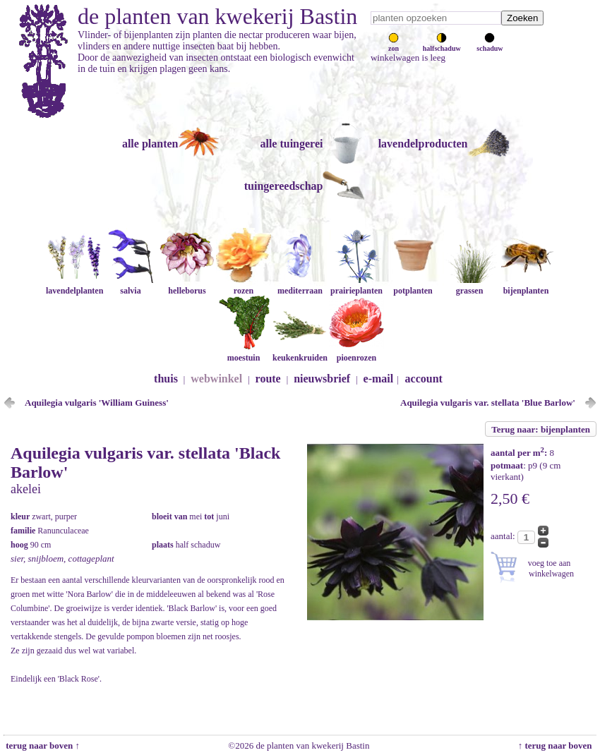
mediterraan (300, 285)
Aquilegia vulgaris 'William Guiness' (97, 402)
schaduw (489, 44)
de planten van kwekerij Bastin (217, 16)
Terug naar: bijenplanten (540, 429)
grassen (469, 285)
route (268, 379)
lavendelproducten (423, 144)
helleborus (187, 285)
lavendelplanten (74, 285)
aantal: (504, 536)
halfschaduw (442, 44)
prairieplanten (356, 285)
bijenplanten (525, 285)
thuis (166, 379)
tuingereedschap (283, 186)
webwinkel (216, 379)
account (424, 379)
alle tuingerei (291, 144)
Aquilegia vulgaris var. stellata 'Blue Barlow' (487, 402)
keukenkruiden (300, 352)
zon (393, 44)
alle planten (150, 144)
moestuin (243, 352)
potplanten (412, 285)
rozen (243, 285)
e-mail (379, 379)
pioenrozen (356, 352)
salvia (130, 285)
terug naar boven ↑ (42, 745)
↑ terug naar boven (557, 745)
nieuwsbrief (322, 379)
